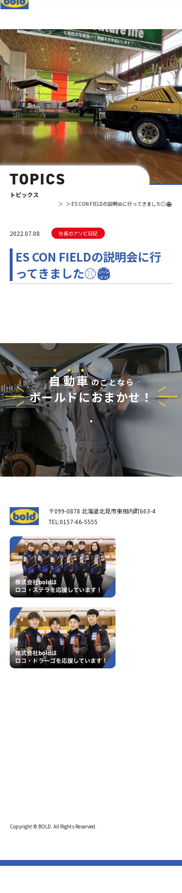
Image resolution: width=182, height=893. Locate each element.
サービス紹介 (84, 720)
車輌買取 (81, 736)
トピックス (52, 203)
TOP (28, 203)
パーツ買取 (84, 748)
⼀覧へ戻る (91, 326)
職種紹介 (27, 797)
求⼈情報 (77, 796)
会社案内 (27, 760)
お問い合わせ (91, 462)
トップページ (30, 720)
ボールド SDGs (35, 784)
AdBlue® (81, 773)
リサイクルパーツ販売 (99, 761)
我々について (30, 744)
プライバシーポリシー (34, 825)
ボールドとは (33, 772)
